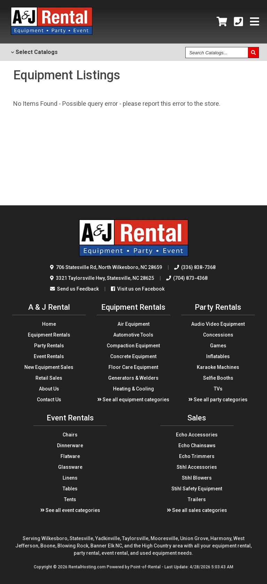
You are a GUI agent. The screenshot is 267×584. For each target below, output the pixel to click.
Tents (70, 499)
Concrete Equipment (133, 356)
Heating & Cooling (133, 389)
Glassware (70, 467)
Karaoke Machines (218, 367)
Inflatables (218, 356)
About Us (49, 389)
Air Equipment (133, 324)
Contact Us (49, 399)
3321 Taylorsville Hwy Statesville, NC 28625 (102, 278)
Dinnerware (70, 445)
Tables (70, 488)
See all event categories (70, 510)
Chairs (70, 434)
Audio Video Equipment (218, 324)
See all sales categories (197, 510)
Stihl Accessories (197, 467)
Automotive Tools (133, 335)
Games (218, 345)
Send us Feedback (74, 289)
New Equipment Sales (48, 367)
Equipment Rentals (49, 335)
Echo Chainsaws (197, 445)
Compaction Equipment (133, 345)
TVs (218, 389)
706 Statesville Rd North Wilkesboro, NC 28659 (106, 267)
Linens (70, 478)
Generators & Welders (133, 378)
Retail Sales (48, 378)
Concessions (218, 335)
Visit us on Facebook (137, 289)
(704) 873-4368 (187, 278)
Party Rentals (49, 345)
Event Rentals (49, 356)
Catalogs (34, 52)
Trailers (197, 499)
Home (49, 324)
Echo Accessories (197, 434)
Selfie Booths (218, 378)
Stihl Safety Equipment (196, 488)
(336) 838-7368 (195, 267)
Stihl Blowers (197, 478)
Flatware (70, 456)
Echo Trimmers (197, 456)
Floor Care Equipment (133, 367)
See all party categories (218, 399)
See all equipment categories (133, 399)
